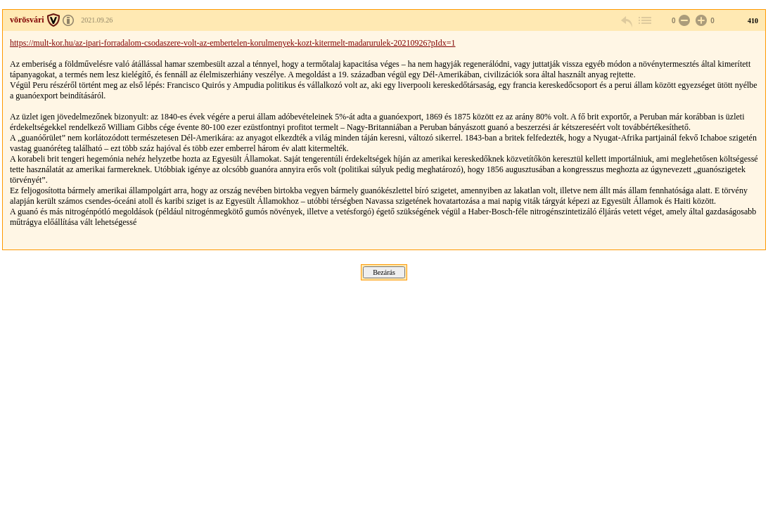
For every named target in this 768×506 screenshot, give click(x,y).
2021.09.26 (97, 20)
